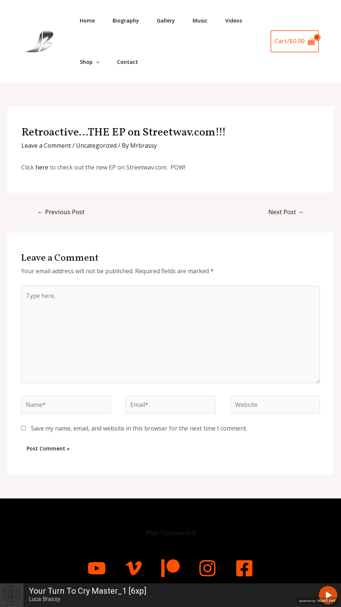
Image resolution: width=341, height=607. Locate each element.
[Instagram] (207, 568)
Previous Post (61, 212)
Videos (233, 20)
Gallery (166, 20)
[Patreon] (170, 568)
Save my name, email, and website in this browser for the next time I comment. (139, 428)
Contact (127, 61)
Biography (126, 20)
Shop (89, 62)
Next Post (286, 212)
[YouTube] (96, 568)
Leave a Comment (46, 145)
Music (200, 20)
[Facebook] (244, 568)
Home (87, 20)
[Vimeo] (133, 568)
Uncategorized (96, 145)
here (41, 167)
